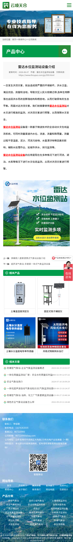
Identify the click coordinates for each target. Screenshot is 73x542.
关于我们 (23, 489)
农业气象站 (13, 500)
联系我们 (36, 489)
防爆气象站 (59, 520)
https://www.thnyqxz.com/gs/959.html (36, 75)
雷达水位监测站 (58, 105)
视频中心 (64, 485)
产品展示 (23, 485)
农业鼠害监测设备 (13, 512)
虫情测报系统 (59, 504)
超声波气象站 (36, 524)
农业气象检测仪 (13, 504)
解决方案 (36, 485)
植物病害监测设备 (59, 508)
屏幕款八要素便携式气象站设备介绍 (28, 258)
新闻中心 (22, 39)
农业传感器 (59, 524)
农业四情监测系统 (36, 504)
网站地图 (50, 489)
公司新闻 (32, 39)
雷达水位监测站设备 (45, 72)
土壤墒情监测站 (59, 500)
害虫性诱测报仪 (36, 512)
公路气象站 (36, 520)
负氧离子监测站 (59, 512)
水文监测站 (13, 524)
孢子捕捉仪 (13, 508)
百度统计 (64, 489)
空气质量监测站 (13, 516)
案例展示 (50, 485)
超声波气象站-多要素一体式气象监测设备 (30, 263)
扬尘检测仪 (13, 520)
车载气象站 (36, 516)
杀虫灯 (36, 508)
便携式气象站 (59, 516)
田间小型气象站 (36, 500)
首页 (14, 39)
